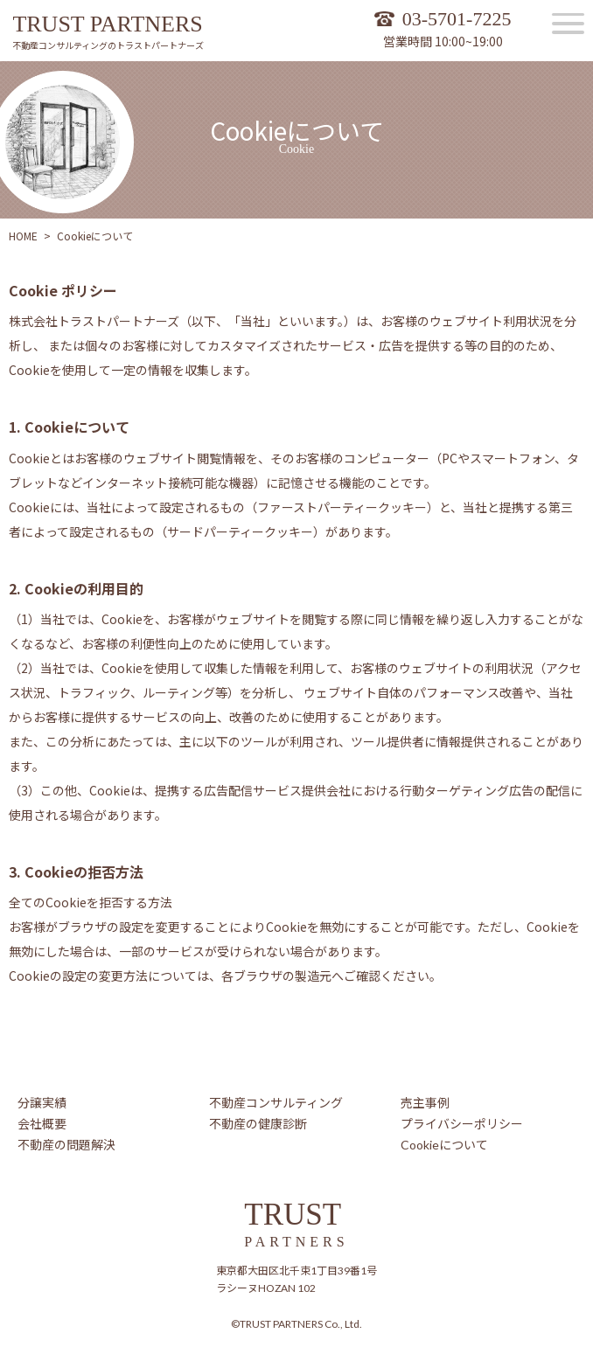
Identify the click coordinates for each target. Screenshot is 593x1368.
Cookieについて (444, 1144)
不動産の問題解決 (66, 1144)
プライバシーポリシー (462, 1123)
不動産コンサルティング (276, 1102)
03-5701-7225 (457, 18)
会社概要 (41, 1123)
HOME (23, 235)
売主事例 (425, 1102)
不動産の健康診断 (258, 1123)
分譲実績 (41, 1102)
